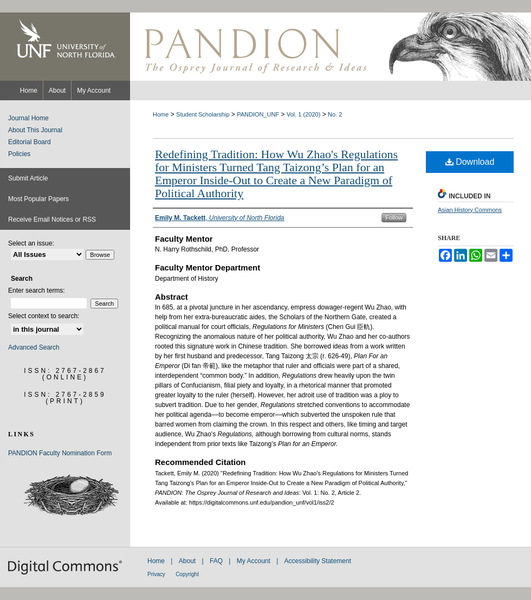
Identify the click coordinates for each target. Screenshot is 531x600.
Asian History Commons (470, 210)
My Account (253, 561)
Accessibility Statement (317, 561)
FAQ (216, 561)
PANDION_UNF (258, 114)
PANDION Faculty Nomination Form (60, 453)
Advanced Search (34, 347)
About (187, 561)
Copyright (187, 574)
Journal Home (28, 118)
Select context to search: (43, 316)
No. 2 (335, 114)
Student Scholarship (202, 114)
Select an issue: (31, 243)
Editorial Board (29, 142)
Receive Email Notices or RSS (52, 219)
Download (470, 161)
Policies (19, 154)
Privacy (156, 574)
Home (161, 114)
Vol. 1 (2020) (303, 114)
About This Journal (35, 130)
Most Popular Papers (38, 199)
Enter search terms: (36, 290)
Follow (394, 217)
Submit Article (28, 178)
